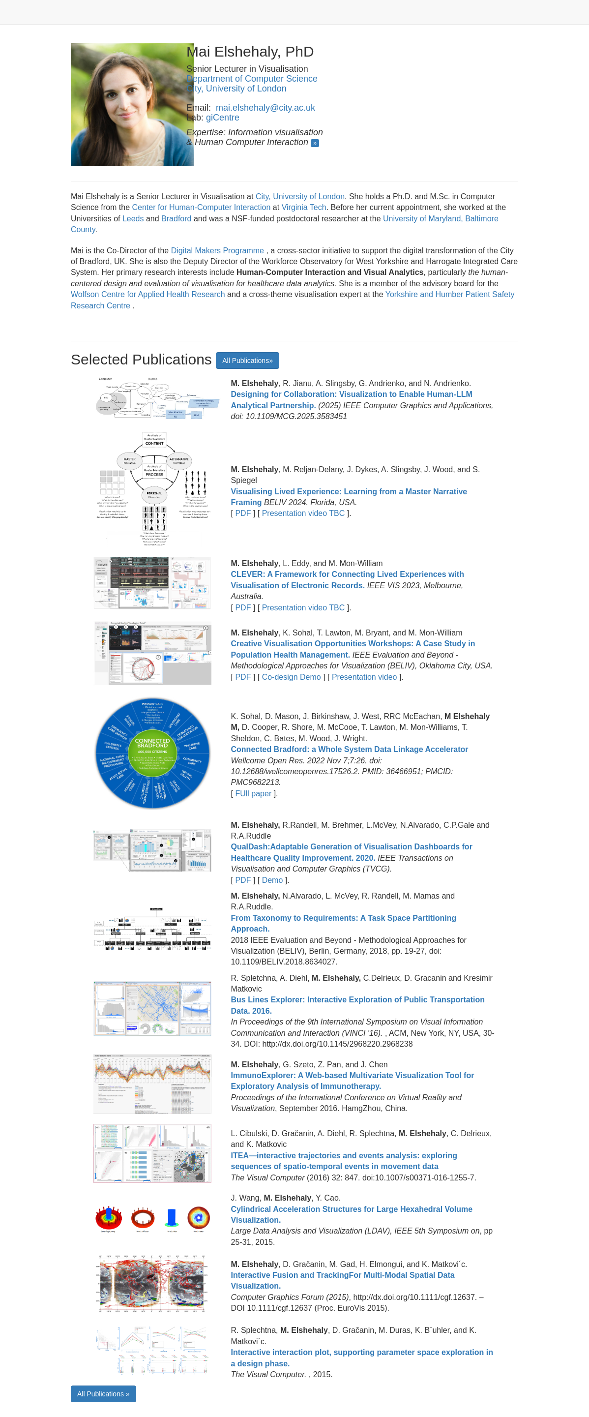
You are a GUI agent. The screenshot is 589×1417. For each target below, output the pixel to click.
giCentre (222, 117)
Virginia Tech (304, 207)
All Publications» (247, 360)
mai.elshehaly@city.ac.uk (265, 108)
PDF (243, 513)
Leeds (133, 218)
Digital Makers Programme (218, 250)
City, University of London (236, 88)
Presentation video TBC (303, 513)
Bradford (177, 218)
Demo (272, 880)
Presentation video (364, 677)
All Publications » (103, 1394)
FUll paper (253, 793)
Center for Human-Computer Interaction (201, 207)
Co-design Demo (291, 677)
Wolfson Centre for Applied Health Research (149, 294)
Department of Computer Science (252, 79)
